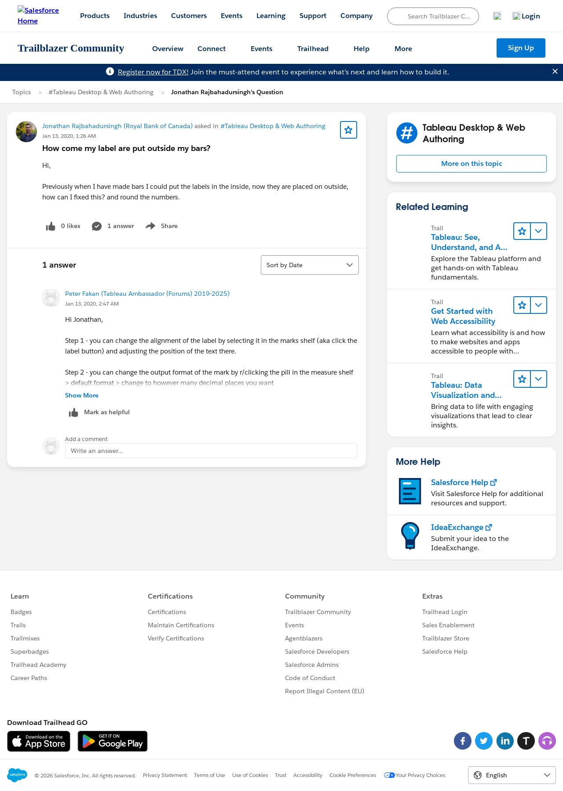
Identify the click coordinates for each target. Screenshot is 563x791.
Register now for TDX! (153, 72)
